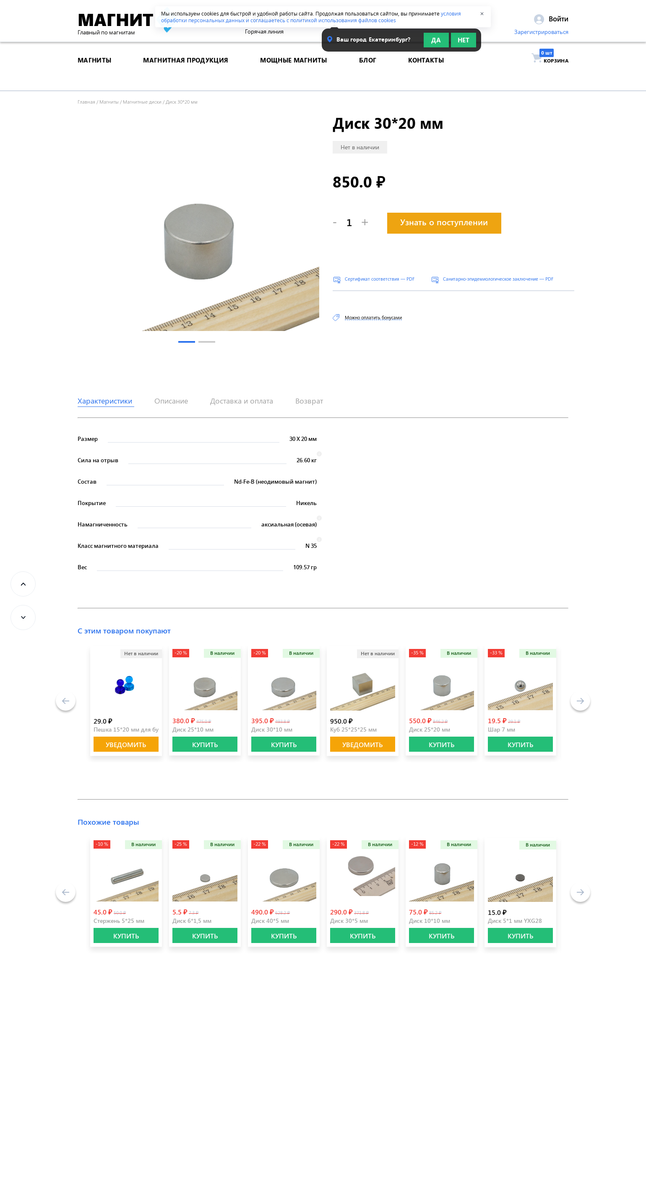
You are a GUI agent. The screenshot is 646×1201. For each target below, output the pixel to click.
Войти (551, 21)
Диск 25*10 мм (193, 729)
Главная (86, 101)
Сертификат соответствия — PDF (379, 279)
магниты (94, 73)
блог (367, 73)
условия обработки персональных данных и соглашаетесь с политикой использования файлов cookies (311, 16)
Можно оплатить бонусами (373, 317)
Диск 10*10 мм (429, 921)
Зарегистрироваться (541, 35)
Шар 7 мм (501, 729)
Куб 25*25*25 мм (353, 729)
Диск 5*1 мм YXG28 (515, 921)
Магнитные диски (142, 101)
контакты (425, 73)
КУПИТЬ (205, 744)
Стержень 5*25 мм (119, 921)
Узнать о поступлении (444, 221)
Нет (463, 43)
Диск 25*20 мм (429, 729)
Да (436, 43)
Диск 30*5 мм (349, 921)
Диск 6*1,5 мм (191, 921)
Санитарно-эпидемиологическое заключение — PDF (498, 279)
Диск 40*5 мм (270, 921)
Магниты (109, 101)
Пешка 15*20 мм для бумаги (133, 729)
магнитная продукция (185, 73)
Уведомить (126, 744)
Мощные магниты (293, 73)
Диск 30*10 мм (271, 729)
